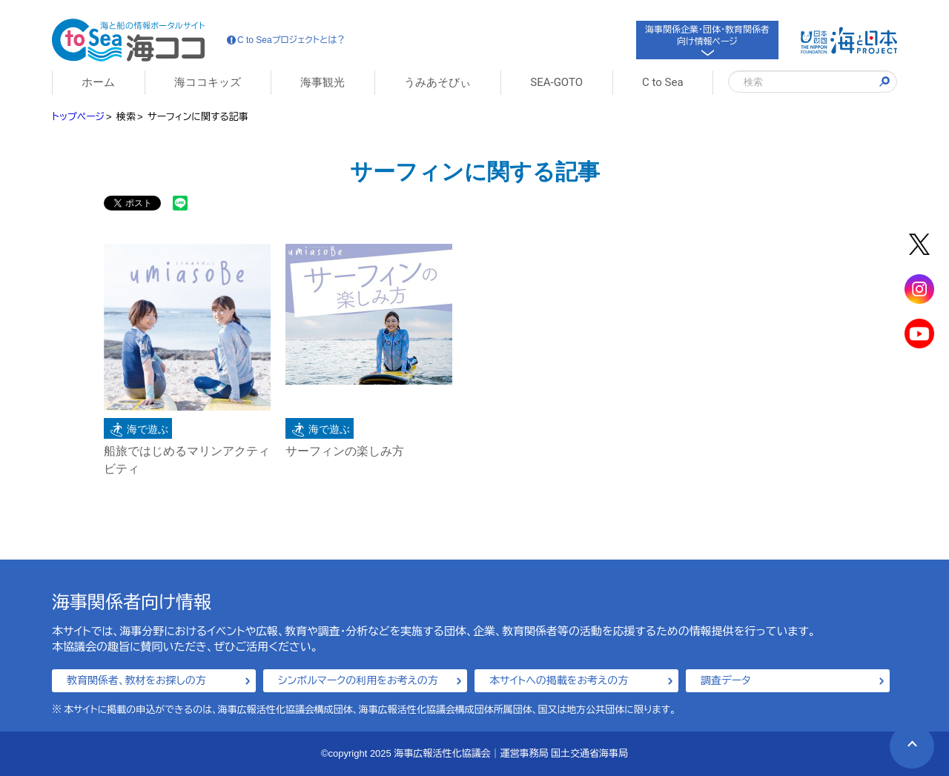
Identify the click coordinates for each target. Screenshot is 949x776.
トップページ (78, 116)
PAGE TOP (903, 738)
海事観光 (322, 82)
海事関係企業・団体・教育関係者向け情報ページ (707, 38)
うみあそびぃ (437, 82)
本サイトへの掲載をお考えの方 (558, 680)
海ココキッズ (207, 82)
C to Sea (663, 82)
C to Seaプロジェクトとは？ (286, 40)
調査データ (726, 680)
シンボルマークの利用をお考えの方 (358, 680)
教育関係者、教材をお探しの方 (136, 680)
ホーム (98, 82)
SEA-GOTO (556, 82)
